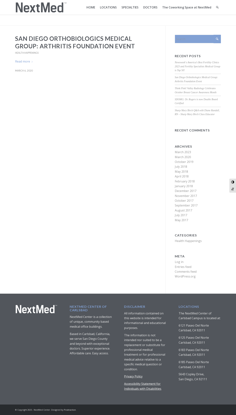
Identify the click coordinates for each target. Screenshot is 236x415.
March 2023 (183, 152)
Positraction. (70, 409)
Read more (24, 61)
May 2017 (181, 220)
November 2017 (186, 196)
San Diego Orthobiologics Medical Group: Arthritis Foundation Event (75, 42)
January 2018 (184, 186)
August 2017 (183, 210)
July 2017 (181, 215)
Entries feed (183, 267)
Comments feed (186, 272)
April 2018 (182, 176)
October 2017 (184, 201)
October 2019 (184, 162)
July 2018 (181, 167)
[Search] (217, 7)
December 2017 (185, 191)
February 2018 (185, 181)
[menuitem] (91, 7)
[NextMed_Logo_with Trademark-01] (41, 7)
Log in (179, 262)
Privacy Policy (133, 376)
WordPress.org (185, 276)
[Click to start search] (217, 39)
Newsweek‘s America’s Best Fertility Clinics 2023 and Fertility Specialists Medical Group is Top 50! (197, 66)
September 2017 (186, 205)
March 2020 (183, 157)
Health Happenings (27, 52)
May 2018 (181, 172)
